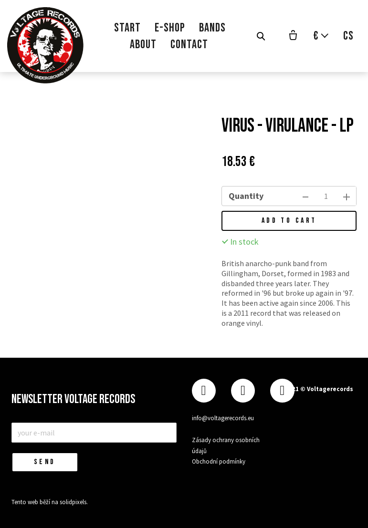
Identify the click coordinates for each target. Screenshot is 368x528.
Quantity (246, 195)
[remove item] (305, 196)
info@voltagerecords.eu (223, 418)
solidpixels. (74, 502)
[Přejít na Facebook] (204, 391)
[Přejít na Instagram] (243, 391)
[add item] (346, 196)
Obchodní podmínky (218, 461)
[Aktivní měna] (321, 36)
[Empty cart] (293, 36)
